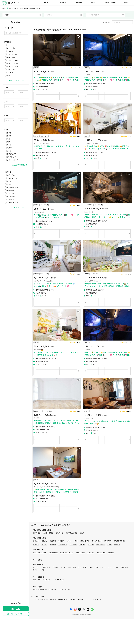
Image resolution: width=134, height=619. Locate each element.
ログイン (47, 2)
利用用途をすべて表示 (18, 80)
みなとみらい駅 (97, 541)
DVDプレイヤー (12, 157)
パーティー (11, 45)
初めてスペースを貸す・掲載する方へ (45, 589)
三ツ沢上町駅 (62, 545)
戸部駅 (75, 541)
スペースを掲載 (110, 2)
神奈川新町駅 (100, 545)
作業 (8, 75)
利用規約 (53, 599)
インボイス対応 (12, 178)
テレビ (9, 151)
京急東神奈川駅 (119, 541)
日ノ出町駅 (73, 545)
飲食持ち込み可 (12, 187)
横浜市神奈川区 (48, 533)
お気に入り (94, 2)
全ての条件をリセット (15, 614)
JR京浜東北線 (101, 553)
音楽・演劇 (11, 69)
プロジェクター (12, 154)
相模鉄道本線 (80, 553)
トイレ (9, 133)
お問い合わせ (97, 599)
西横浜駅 (53, 545)
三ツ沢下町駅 (84, 541)
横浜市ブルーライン (66, 553)
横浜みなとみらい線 (39, 553)
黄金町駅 (117, 545)
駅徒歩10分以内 (12, 202)
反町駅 (69, 541)
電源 (8, 139)
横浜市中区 (59, 533)
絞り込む (16, 609)
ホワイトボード (12, 160)
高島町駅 (53, 541)
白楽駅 (109, 545)
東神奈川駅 (108, 541)
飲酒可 (9, 181)
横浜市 (82, 533)
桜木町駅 (36, 545)
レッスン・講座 (12, 54)
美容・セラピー (12, 63)
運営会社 (72, 599)
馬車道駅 (82, 545)
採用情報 (81, 599)
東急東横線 (90, 553)
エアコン (10, 136)
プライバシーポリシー (40, 599)
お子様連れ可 (11, 190)
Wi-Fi (8, 142)
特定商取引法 (62, 599)
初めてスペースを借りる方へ (42, 580)
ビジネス (10, 51)
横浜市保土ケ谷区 (71, 533)
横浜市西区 (36, 533)
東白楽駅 (44, 545)
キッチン (10, 145)
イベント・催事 (12, 66)
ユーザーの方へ (59, 580)
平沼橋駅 (61, 541)
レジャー (10, 72)
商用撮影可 (11, 196)
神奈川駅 (44, 541)
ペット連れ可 (11, 193)
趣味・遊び (11, 57)
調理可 (9, 184)
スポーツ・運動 (12, 60)
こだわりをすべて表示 (18, 207)
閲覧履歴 (79, 2)
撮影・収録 (11, 48)
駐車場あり (11, 199)
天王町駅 (91, 545)
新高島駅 (36, 541)
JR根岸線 (111, 553)
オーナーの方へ (65, 589)
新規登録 (63, 2)
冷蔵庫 (9, 148)
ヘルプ (126, 2)
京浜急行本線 (53, 553)
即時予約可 (11, 175)
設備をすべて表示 (19, 165)
